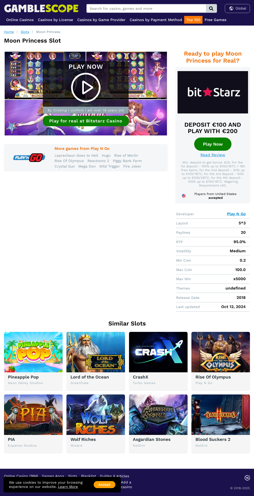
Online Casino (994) (21, 476)
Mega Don (87, 166)
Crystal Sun (65, 166)
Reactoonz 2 (98, 161)
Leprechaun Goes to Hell (76, 155)
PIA (11, 439)
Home (9, 32)
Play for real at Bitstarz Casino (85, 120)
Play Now (213, 144)
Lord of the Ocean (89, 377)
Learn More (68, 487)
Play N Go (236, 214)
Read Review (212, 155)
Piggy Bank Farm (127, 161)
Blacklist (88, 476)
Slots (25, 32)
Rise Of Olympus (69, 161)
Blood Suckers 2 (212, 439)
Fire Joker (132, 166)
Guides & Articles (114, 476)
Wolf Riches (83, 439)
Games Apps (53, 476)
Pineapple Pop (23, 377)
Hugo (106, 155)
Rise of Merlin (126, 155)
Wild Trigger (109, 166)
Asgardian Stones (152, 439)
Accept (104, 484)
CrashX (140, 377)
